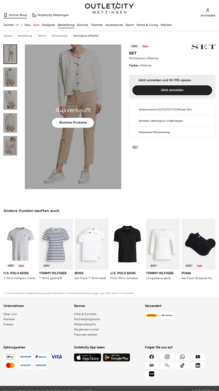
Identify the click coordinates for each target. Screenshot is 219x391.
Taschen (97, 25)
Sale (36, 25)
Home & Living (147, 25)
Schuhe (82, 25)
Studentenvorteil (86, 329)
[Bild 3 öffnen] (10, 100)
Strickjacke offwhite (86, 35)
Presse (8, 324)
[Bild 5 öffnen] (10, 146)
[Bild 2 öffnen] (10, 77)
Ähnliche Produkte (73, 123)
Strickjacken (62, 35)
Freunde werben (86, 334)
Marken (166, 25)
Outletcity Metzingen (109, 8)
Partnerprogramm (87, 319)
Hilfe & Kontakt (85, 314)
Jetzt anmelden (172, 90)
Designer (48, 25)
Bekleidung (66, 25)
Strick (44, 35)
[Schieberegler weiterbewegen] (211, 243)
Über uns (10, 314)
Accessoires (114, 25)
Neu (28, 25)
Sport (130, 25)
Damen (9, 35)
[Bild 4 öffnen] (10, 123)
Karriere (9, 319)
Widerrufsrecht (85, 324)
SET (133, 53)
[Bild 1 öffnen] (10, 54)
